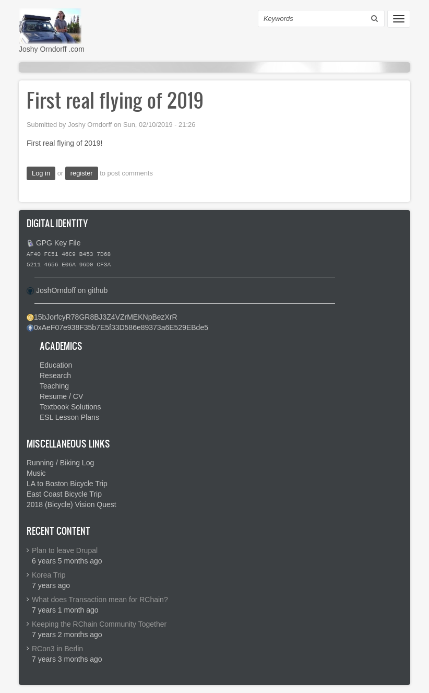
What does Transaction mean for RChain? (100, 599)
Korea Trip (49, 575)
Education (56, 365)
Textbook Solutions (70, 407)
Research (55, 375)
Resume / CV (61, 396)
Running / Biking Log (60, 463)
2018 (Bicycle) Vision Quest (71, 504)
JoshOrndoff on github (72, 290)
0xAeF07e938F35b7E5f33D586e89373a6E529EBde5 (121, 327)
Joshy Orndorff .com (52, 49)
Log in (41, 173)
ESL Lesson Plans (69, 417)
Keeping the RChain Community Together (99, 624)
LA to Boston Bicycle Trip (67, 483)
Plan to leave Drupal (65, 550)
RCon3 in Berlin (57, 648)
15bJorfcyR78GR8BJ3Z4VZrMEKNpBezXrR (105, 317)
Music (36, 473)
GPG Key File (58, 243)
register (81, 173)
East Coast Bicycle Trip (64, 494)
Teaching (54, 386)
